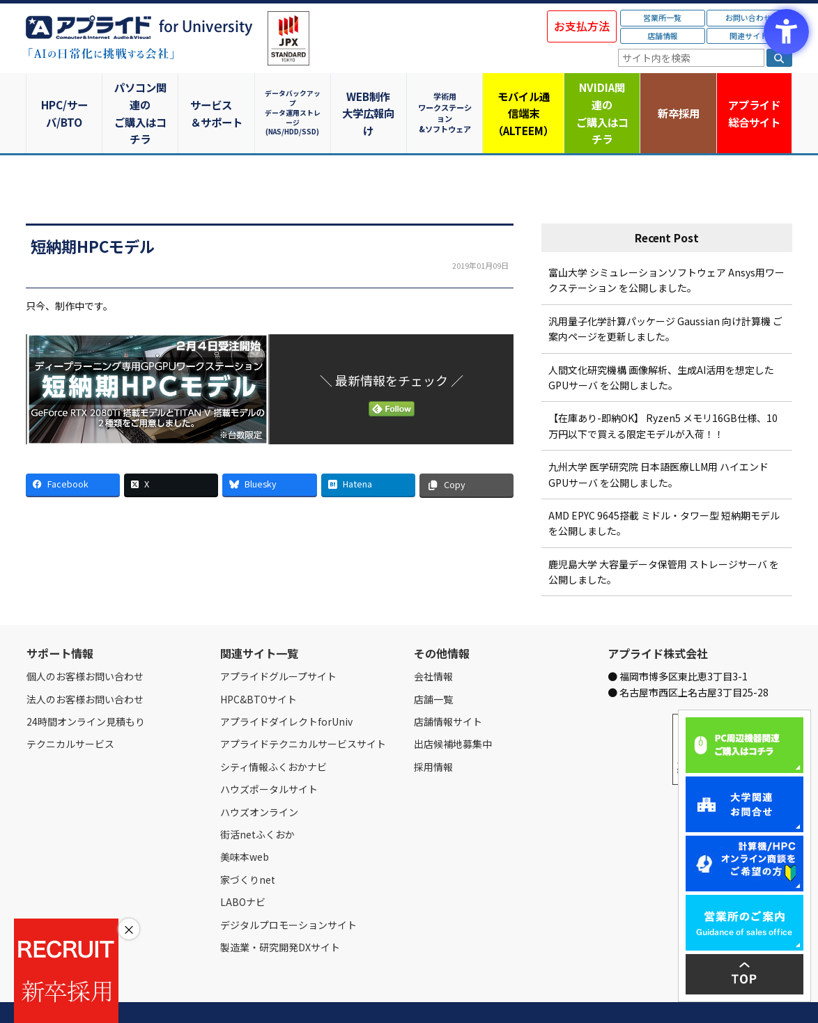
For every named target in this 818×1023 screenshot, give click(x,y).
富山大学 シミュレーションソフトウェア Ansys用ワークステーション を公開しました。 (666, 246)
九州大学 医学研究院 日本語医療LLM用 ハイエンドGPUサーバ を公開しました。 (658, 440)
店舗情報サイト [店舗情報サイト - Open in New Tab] (448, 688)
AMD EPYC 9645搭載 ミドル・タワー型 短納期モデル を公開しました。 (664, 489)
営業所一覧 (662, 17)
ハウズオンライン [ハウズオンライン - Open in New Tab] (259, 778)
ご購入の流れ (226, 996)
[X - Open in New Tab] (171, 450)
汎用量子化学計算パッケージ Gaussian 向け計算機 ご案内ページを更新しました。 (665, 294)
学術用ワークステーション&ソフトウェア (447, 95)
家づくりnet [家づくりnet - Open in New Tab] (247, 845)
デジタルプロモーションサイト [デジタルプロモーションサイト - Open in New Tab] (288, 891)
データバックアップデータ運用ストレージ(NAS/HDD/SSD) (294, 95)
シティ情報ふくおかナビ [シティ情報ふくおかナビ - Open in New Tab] (273, 733)
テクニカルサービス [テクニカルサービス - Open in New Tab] (70, 710)
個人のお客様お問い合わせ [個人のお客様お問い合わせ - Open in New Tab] (85, 643)
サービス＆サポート (217, 96)
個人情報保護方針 (289, 996)
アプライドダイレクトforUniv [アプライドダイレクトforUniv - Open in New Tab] (286, 688)
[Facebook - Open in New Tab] (73, 450)
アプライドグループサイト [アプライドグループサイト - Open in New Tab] (278, 643)
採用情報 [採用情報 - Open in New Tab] (433, 733)
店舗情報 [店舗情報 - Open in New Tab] (662, 35)
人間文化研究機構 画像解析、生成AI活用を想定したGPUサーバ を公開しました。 (661, 343)
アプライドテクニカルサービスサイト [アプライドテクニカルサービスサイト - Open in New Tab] (303, 710)
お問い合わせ (748, 17)
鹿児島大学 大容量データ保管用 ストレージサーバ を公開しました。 (663, 537)
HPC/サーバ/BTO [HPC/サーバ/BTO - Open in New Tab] (64, 95)
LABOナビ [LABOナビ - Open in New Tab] (242, 868)
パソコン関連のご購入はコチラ (141, 96)
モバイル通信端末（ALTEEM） (524, 96)
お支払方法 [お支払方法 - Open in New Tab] (582, 25)
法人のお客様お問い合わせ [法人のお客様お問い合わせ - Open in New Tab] (85, 665)
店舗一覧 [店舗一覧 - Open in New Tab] (433, 665)
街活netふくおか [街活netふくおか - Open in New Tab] (257, 801)
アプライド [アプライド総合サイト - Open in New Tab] (753, 96)
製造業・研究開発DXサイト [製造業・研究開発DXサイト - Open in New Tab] (280, 914)
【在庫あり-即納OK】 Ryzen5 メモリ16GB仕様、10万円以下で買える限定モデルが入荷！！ (663, 392)
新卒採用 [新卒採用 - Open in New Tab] (677, 95)
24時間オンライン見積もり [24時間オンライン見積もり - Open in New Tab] (85, 688)
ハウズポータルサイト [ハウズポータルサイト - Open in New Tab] (269, 756)
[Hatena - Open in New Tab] (368, 450)
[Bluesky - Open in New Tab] (269, 450)
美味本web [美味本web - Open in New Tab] (244, 823)
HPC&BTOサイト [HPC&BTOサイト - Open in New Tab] (258, 665)
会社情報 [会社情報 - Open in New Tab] (433, 643)
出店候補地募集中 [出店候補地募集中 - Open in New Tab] (453, 710)
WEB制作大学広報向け (371, 96)
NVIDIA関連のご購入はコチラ (601, 96)
